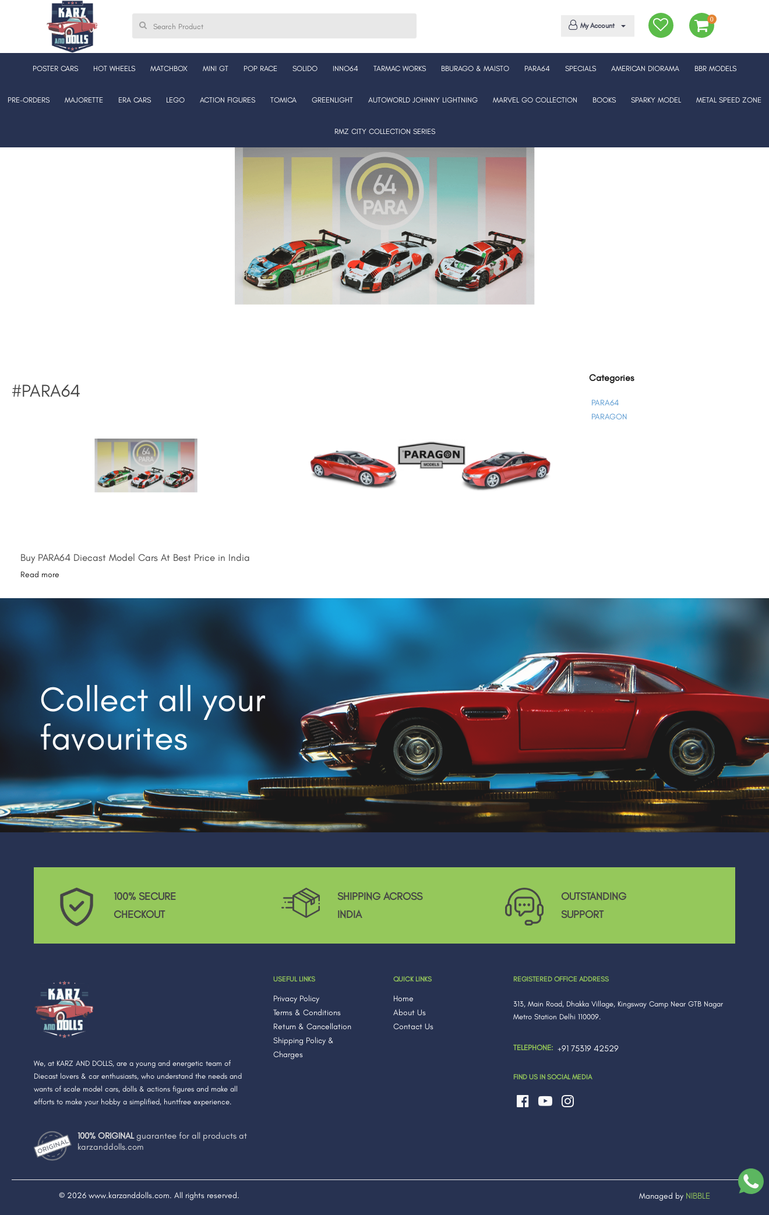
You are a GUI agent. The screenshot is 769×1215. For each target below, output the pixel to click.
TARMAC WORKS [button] (399, 68)
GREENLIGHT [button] (332, 100)
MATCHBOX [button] (169, 68)
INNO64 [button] (345, 68)
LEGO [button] (175, 100)
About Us (409, 1013)
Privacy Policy (296, 999)
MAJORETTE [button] (84, 100)
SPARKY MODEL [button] (656, 100)
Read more (39, 575)
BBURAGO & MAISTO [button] (475, 68)
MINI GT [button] (215, 68)
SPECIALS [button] (580, 68)
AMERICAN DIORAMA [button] (645, 68)
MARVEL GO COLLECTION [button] (535, 100)
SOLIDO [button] (305, 68)
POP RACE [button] (260, 68)
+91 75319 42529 (588, 1048)
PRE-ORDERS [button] (29, 100)
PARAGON (609, 417)
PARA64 (605, 403)
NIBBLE (698, 1196)
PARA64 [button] (537, 68)
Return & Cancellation (312, 1027)
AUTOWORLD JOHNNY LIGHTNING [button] (423, 100)
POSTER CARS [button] (55, 68)
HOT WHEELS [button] (114, 68)
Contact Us (413, 1027)
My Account (596, 25)
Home (403, 999)
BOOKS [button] (604, 100)
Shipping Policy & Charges (303, 1047)
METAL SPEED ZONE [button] (728, 100)
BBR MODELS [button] (715, 68)
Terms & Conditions (307, 1013)
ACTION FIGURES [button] (227, 100)
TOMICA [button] (283, 100)
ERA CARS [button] (134, 100)
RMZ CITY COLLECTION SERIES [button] (384, 131)
